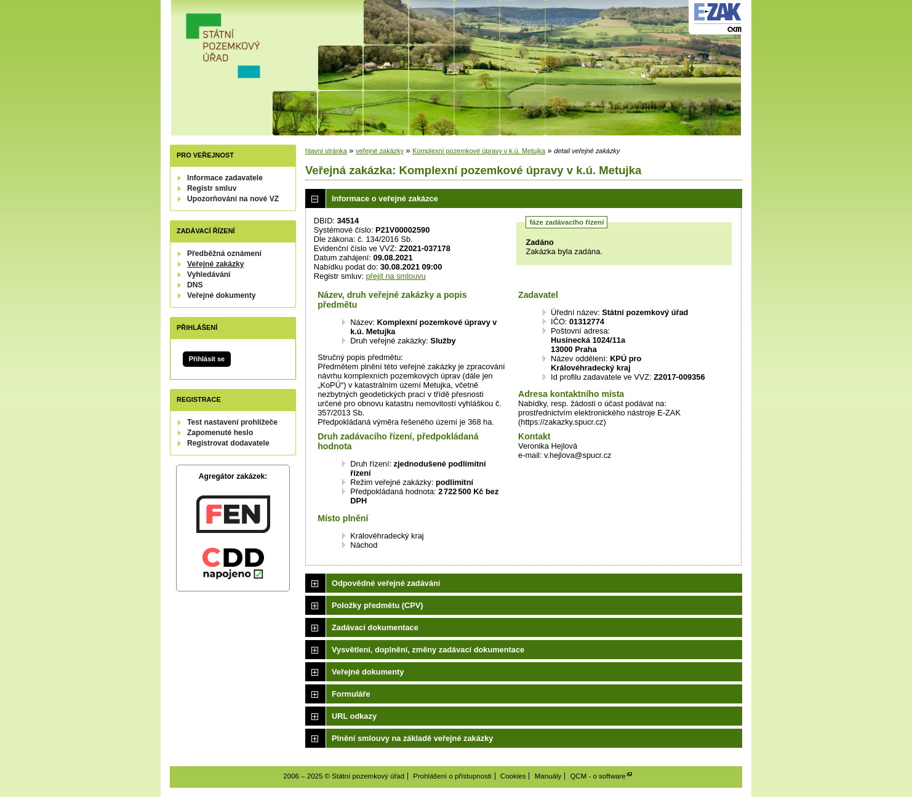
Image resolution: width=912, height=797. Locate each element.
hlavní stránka (326, 150)
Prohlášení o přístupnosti (452, 776)
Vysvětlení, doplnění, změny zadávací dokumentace (428, 649)
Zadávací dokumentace (375, 627)
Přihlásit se (207, 358)
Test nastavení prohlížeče (232, 422)
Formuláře (351, 694)
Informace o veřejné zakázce (385, 198)
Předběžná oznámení (224, 253)
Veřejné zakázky (215, 264)
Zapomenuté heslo (220, 432)
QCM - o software (597, 776)
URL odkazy (354, 716)
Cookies (513, 776)
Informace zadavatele (225, 178)
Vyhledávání (209, 274)
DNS (195, 285)
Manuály (548, 776)
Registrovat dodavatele (228, 443)
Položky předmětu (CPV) (377, 605)
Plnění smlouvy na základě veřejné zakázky (412, 738)
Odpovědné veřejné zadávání (386, 583)
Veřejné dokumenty (221, 295)
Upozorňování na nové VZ (233, 198)
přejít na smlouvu (395, 276)
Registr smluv (211, 188)
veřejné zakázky (380, 150)
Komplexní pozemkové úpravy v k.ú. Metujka (478, 150)
